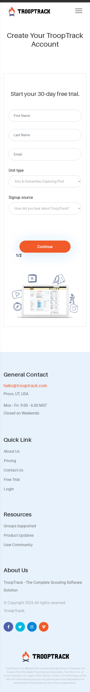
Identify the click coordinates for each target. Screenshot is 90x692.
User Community (18, 544)
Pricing (10, 460)
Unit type (16, 170)
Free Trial (12, 479)
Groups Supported (20, 525)
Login (9, 488)
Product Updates (19, 535)
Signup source (21, 197)
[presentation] (48, 231)
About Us (12, 451)
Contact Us (13, 470)
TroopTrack (14, 610)
